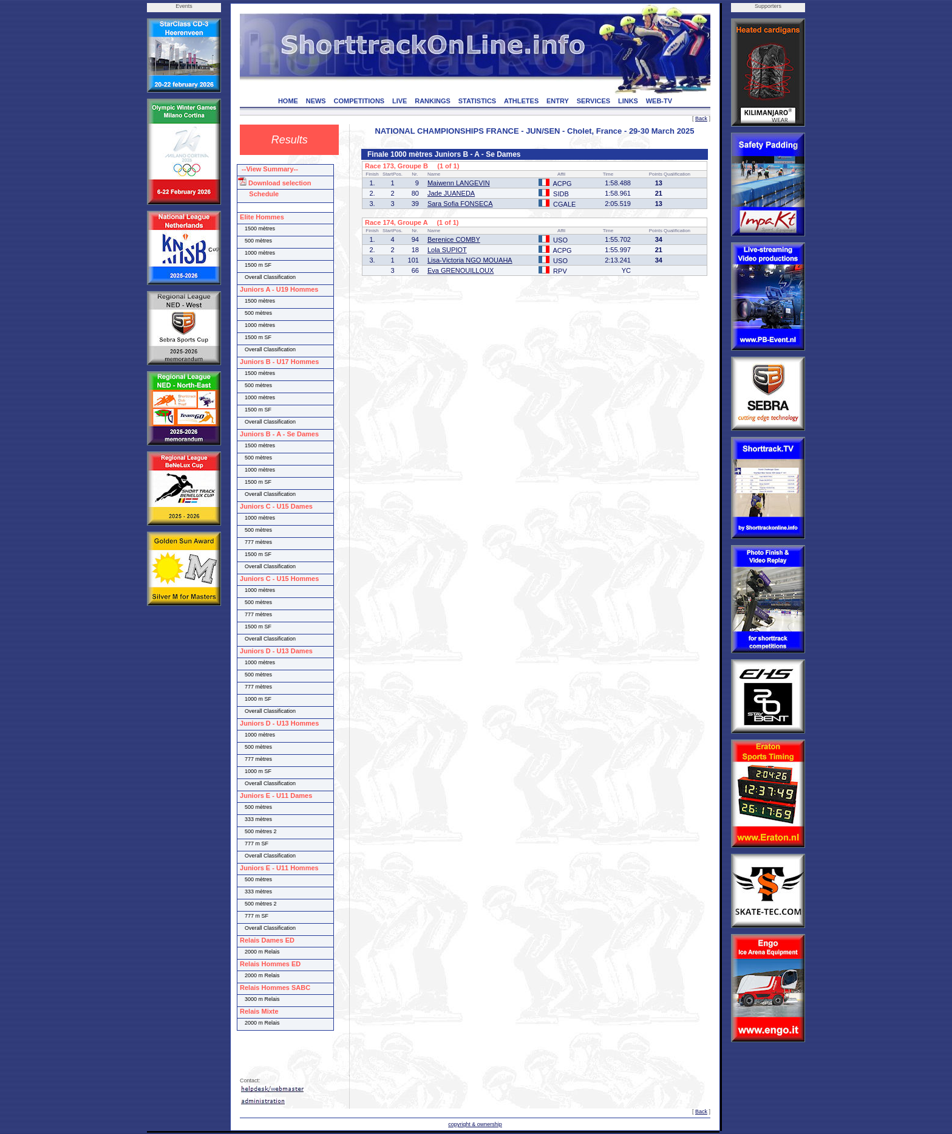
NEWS (316, 101)
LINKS (628, 101)
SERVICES (593, 101)
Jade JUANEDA (451, 193)
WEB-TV (659, 101)
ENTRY (557, 101)
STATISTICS (477, 101)
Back (701, 118)
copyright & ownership (475, 1124)
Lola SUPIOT (447, 249)
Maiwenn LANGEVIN (458, 183)
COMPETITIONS (358, 101)
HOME (288, 101)
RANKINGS (432, 101)
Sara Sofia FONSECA (460, 203)
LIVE (399, 101)
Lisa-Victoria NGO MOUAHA (469, 260)
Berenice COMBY (453, 239)
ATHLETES (521, 101)
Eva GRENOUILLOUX (460, 270)
